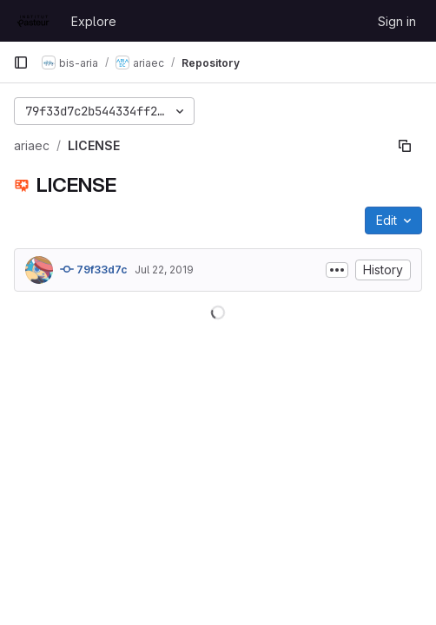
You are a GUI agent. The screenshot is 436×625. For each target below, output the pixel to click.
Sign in (397, 21)
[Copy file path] (405, 146)
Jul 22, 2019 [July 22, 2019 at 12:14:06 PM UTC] (164, 269)
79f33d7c (94, 269)
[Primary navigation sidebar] (21, 62)
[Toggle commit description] (337, 270)
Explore (93, 21)
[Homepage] (33, 21)
